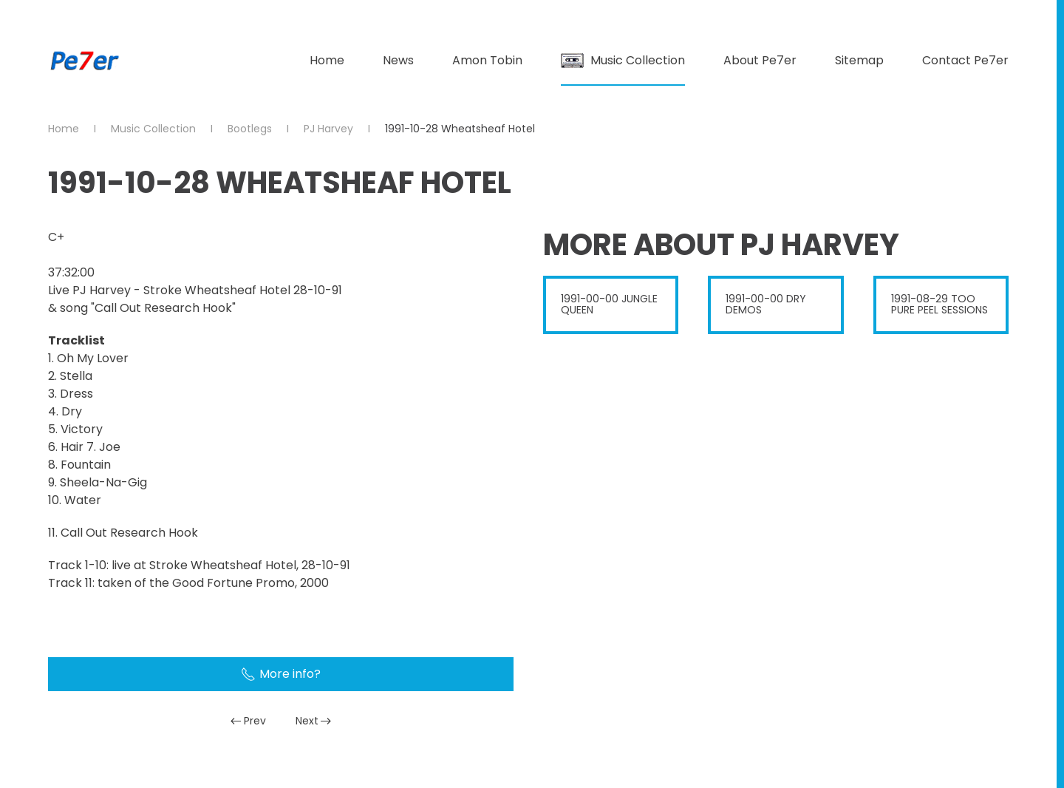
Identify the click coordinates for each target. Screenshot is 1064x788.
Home (327, 60)
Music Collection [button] (623, 60)
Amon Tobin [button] (487, 60)
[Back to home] (85, 61)
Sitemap (859, 60)
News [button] (398, 60)
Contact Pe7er (965, 60)
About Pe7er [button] (760, 60)
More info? (281, 673)
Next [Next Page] (314, 720)
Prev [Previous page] (248, 720)
